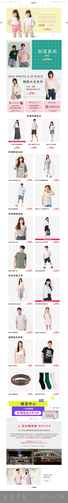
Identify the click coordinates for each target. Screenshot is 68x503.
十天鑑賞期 (11, 497)
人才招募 (5, 498)
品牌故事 (5, 496)
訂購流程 (11, 496)
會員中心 (18, 496)
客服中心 (18, 497)
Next (67, 22)
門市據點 (5, 497)
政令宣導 (24, 497)
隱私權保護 (24, 496)
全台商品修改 (11, 498)
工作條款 (24, 498)
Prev (1, 22)
